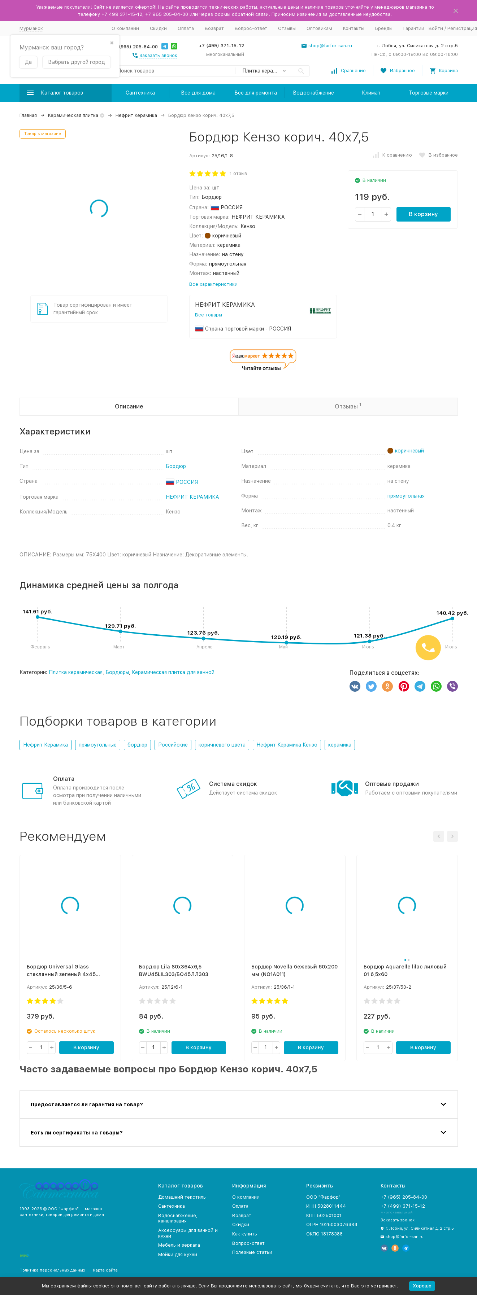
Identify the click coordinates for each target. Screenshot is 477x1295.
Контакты (353, 28)
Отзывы (287, 28)
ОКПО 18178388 (324, 1234)
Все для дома (198, 93)
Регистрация (462, 28)
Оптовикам (319, 28)
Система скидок (233, 783)
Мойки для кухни (177, 1254)
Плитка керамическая (76, 672)
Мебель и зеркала (179, 1245)
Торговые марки (428, 93)
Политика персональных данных (52, 1270)
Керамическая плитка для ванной (173, 672)
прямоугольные (98, 745)
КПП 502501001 (324, 1215)
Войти (436, 28)
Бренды (384, 28)
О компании (125, 28)
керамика (339, 745)
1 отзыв (238, 173)
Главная (28, 115)
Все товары (208, 315)
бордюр (137, 745)
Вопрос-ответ (251, 28)
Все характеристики (213, 284)
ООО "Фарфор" (323, 1197)
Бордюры (117, 672)
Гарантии (413, 28)
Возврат (214, 28)
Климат (371, 93)
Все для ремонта (255, 93)
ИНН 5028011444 (326, 1206)
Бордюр (176, 466)
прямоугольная (406, 496)
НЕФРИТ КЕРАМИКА (192, 497)
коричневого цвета (222, 745)
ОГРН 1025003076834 (331, 1224)
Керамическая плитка (73, 115)
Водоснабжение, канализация (178, 1218)
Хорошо (422, 1286)
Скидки (158, 28)
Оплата (186, 28)
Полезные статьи (252, 1252)
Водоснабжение (313, 93)
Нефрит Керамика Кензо (286, 745)
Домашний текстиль (182, 1197)
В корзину (423, 214)
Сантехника (140, 93)
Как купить (244, 1234)
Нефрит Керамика (136, 115)
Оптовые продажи (392, 783)
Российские (173, 745)
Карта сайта (105, 1270)
